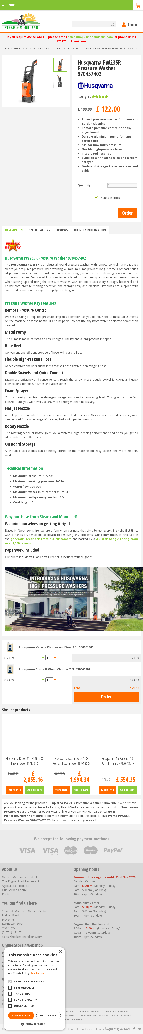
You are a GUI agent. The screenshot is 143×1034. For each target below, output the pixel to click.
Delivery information (90, 230)
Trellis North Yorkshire (71, 1019)
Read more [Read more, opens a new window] (37, 973)
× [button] (60, 951)
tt (139, 1029)
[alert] (34, 988)
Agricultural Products (15, 886)
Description (14, 230)
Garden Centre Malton (88, 1011)
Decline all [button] (48, 1015)
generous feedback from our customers (41, 539)
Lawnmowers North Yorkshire (94, 1015)
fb (134, 1029)
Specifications (39, 230)
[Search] (94, 24)
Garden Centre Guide (80, 1028)
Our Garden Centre (14, 890)
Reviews (62, 230)
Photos (7, 894)
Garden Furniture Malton (116, 1011)
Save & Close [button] (21, 1015)
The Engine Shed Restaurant (20, 881)
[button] (34, 1024)
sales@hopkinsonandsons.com (90, 37)
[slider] (100, 96)
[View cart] (138, 4)
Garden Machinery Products (20, 877)
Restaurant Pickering (122, 1015)
